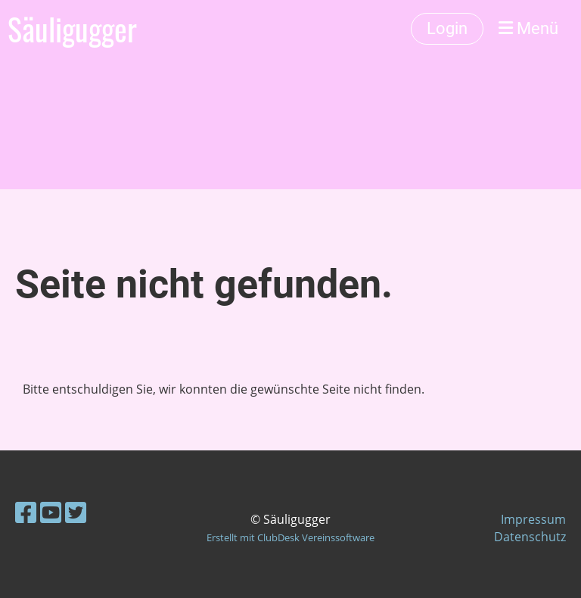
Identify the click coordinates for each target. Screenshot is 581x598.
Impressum (533, 519)
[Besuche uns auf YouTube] (50, 512)
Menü (528, 28)
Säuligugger (72, 29)
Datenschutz (530, 536)
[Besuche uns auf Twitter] (75, 512)
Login (447, 28)
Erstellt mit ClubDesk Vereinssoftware (290, 537)
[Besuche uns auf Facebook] (25, 512)
